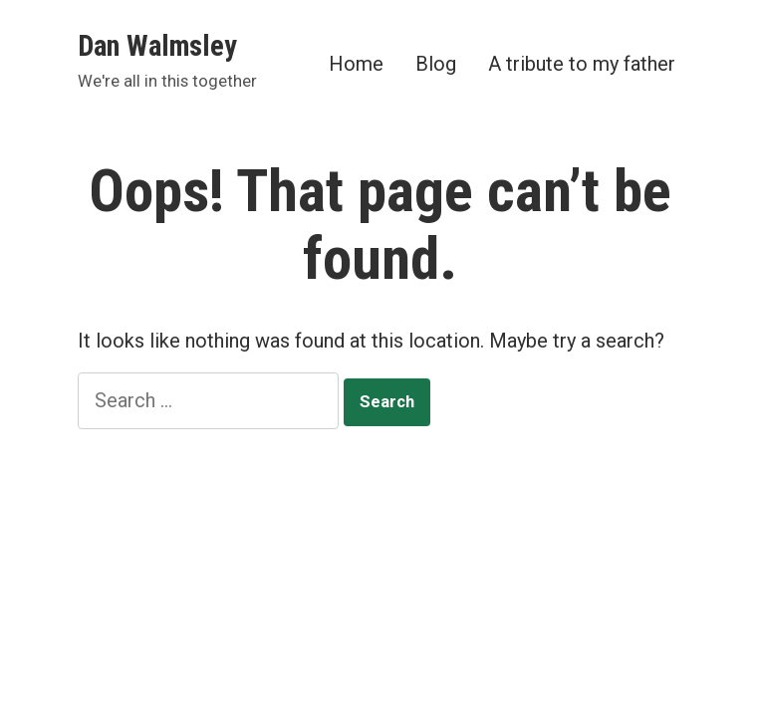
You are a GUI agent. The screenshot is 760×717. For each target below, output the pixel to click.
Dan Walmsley (157, 46)
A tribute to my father (581, 63)
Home (356, 63)
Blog (435, 63)
